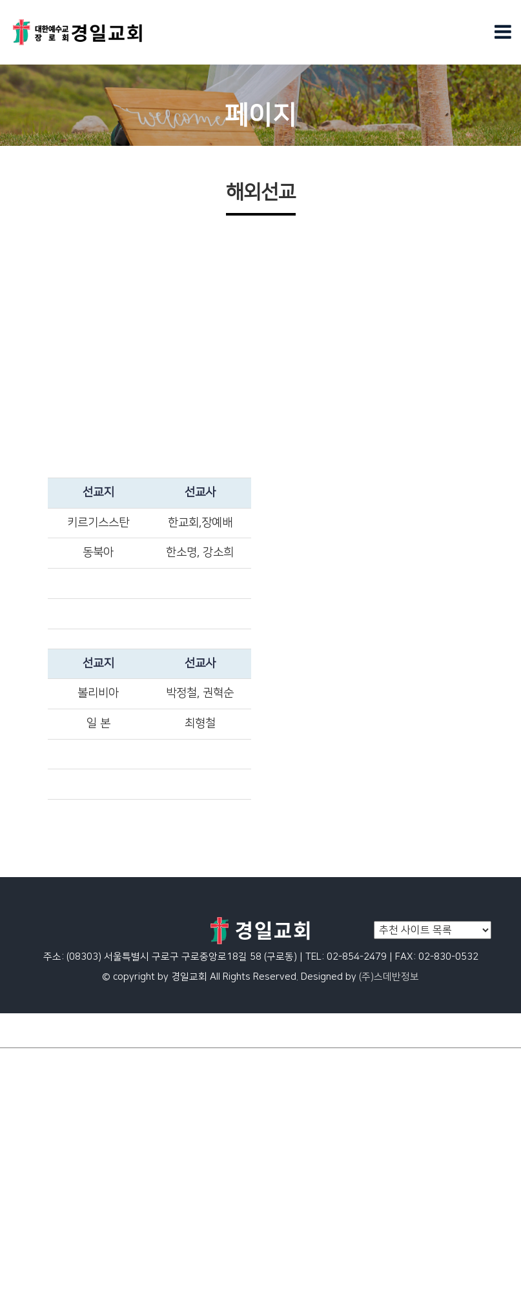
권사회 (14, 1253)
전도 (9, 1194)
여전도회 (19, 1223)
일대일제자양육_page (48, 1091)
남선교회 (19, 1282)
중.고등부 (20, 1120)
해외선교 (19, 1179)
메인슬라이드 (29, 1061)
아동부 (14, 1105)
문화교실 (19, 1150)
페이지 (14, 1076)
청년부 (14, 1135)
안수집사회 (24, 1238)
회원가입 (453, 1030)
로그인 (500, 1030)
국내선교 (19, 1209)
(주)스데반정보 (389, 976)
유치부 (14, 1297)
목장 (9, 1267)
